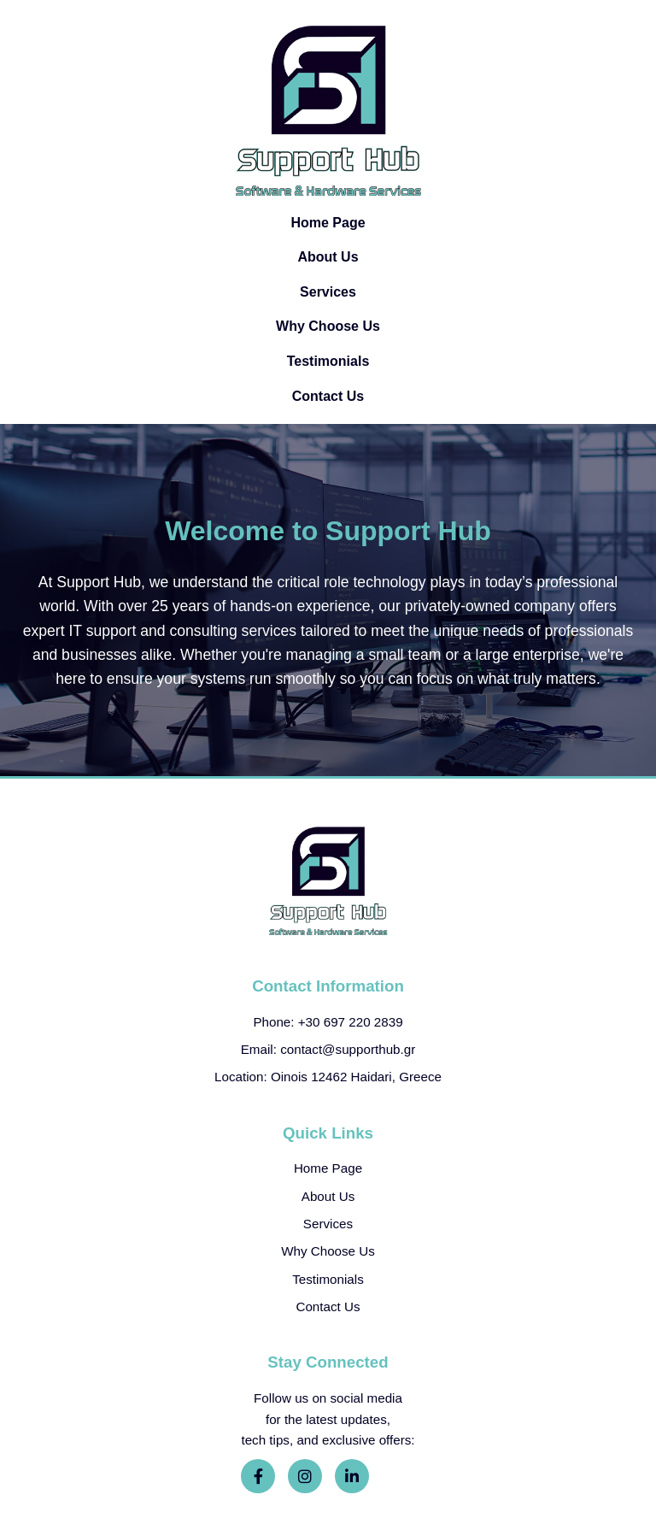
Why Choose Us (328, 326)
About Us (327, 257)
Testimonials (328, 361)
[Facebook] (258, 1476)
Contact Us (328, 396)
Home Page (327, 222)
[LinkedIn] (352, 1476)
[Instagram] (305, 1476)
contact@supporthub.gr (347, 1049)
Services (328, 292)
